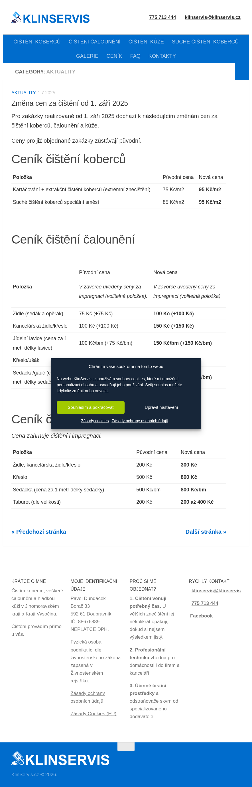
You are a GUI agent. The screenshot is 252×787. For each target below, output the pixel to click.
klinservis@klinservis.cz (213, 17)
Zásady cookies (95, 421)
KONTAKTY (162, 56)
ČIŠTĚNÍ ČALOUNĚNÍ (95, 42)
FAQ (135, 56)
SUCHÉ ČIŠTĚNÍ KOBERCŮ (205, 42)
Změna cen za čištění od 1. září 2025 (69, 103)
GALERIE (87, 56)
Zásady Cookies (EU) (93, 713)
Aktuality (23, 92)
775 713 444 (205, 603)
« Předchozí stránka (38, 532)
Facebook (201, 616)
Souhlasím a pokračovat (91, 407)
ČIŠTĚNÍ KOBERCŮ (37, 42)
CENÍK (114, 56)
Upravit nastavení (161, 407)
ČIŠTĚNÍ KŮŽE (146, 42)
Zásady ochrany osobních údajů (139, 421)
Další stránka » (205, 532)
